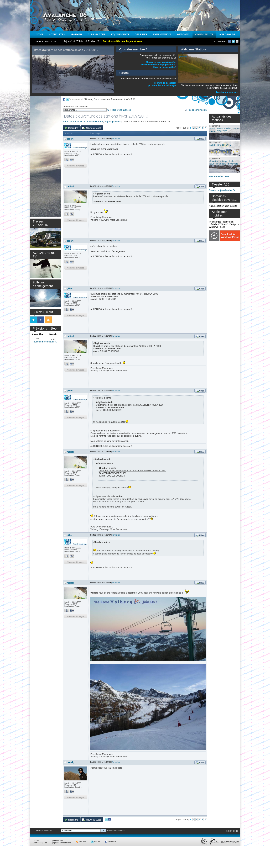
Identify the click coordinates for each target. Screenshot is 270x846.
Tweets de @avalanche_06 (222, 190)
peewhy (71, 762)
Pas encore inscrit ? (197, 110)
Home (88, 99)
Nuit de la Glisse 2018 (220, 145)
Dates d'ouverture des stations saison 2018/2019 (224, 129)
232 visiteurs (220, 41)
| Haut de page (231, 830)
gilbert (70, 139)
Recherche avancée (121, 110)
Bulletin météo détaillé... (46, 341)
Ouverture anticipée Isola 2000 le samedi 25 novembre (223, 162)
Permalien (116, 139)
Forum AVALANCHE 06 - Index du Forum (83, 121)
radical (70, 186)
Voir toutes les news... (220, 176)
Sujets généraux (113, 121)
